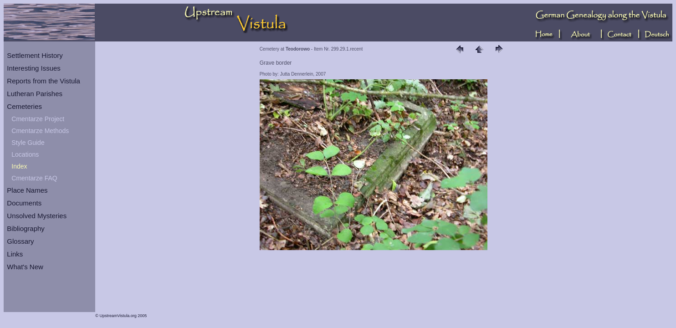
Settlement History (35, 55)
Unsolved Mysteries (37, 216)
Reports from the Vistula (43, 81)
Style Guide (27, 142)
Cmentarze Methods (40, 130)
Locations (25, 154)
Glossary (20, 241)
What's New (25, 267)
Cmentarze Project (37, 119)
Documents (24, 203)
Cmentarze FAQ (34, 178)
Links (15, 254)
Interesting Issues (34, 68)
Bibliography (26, 228)
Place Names (27, 190)
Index (19, 166)
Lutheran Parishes (34, 93)
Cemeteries (24, 106)
